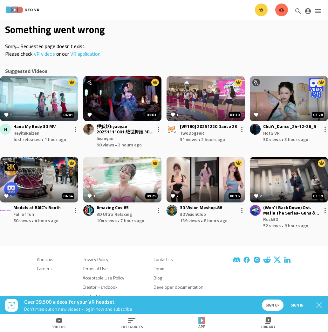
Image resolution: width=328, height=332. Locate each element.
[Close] (319, 305)
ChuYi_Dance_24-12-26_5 (289, 126)
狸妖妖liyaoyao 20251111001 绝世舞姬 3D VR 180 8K (123, 129)
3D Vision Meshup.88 (201, 207)
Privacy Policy (95, 259)
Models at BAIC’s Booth (37, 207)
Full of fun (23, 214)
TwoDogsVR (192, 133)
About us (45, 259)
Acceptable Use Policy (103, 277)
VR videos (44, 54)
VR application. (85, 54)
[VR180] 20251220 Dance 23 (208, 126)
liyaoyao (105, 138)
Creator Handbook (100, 287)
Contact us (163, 259)
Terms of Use (95, 268)
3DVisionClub (193, 214)
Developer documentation (178, 287)
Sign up (271, 305)
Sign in (296, 305)
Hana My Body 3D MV (34, 126)
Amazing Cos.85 (113, 207)
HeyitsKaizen (26, 133)
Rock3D (270, 219)
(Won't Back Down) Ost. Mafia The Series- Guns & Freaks (289, 210)
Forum (160, 268)
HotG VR (271, 133)
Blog (158, 277)
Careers (44, 268)
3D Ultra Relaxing (114, 214)
